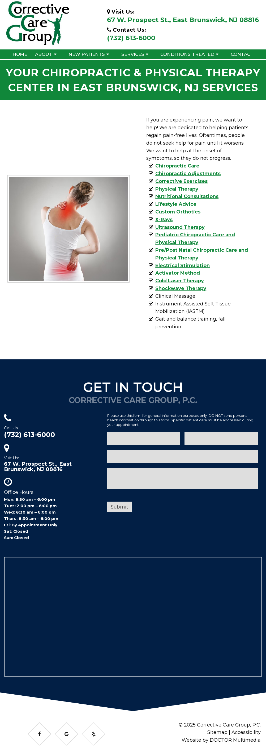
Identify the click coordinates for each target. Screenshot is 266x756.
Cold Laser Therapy (179, 281)
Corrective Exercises (181, 181)
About (43, 54)
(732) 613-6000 (131, 38)
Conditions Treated (187, 54)
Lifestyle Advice (175, 204)
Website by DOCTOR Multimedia (221, 740)
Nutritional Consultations (186, 196)
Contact (242, 54)
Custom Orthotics (177, 212)
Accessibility (246, 732)
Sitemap (217, 732)
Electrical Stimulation (182, 265)
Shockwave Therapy (180, 288)
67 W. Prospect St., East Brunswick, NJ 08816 (183, 20)
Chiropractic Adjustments (188, 174)
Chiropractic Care (177, 166)
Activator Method (177, 273)
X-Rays (164, 219)
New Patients (86, 54)
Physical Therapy (176, 189)
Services (132, 54)
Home (19, 54)
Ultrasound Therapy (180, 227)
